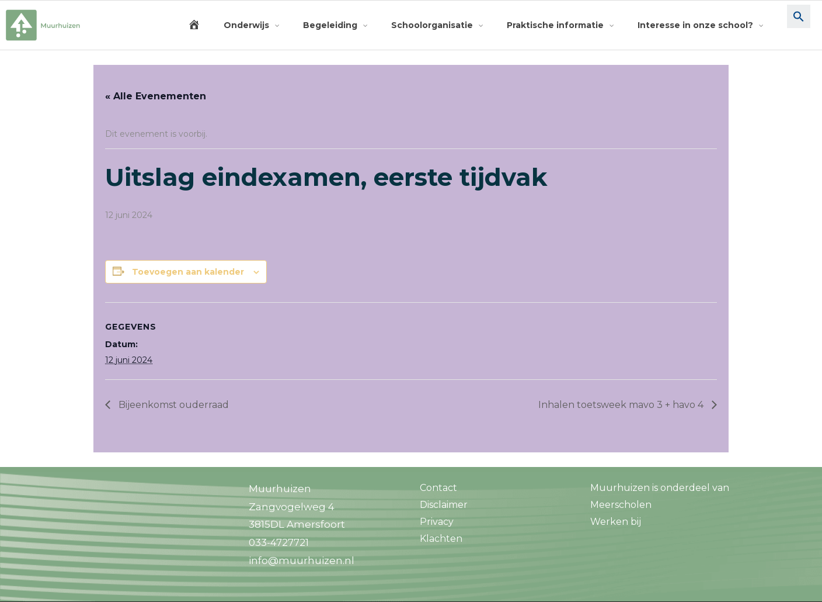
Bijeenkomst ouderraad (172, 404)
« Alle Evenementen (155, 96)
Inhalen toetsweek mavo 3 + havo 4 (622, 404)
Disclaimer (444, 504)
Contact (438, 487)
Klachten (441, 538)
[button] (798, 25)
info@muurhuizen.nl (301, 560)
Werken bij (615, 521)
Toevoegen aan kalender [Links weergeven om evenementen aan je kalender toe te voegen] (188, 272)
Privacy (437, 521)
